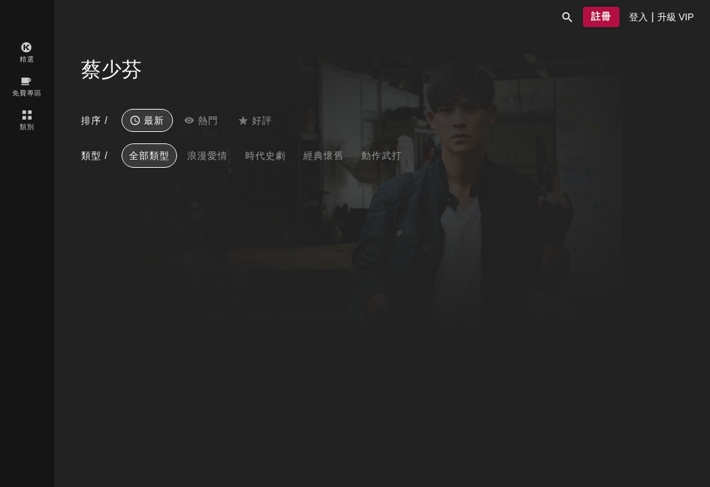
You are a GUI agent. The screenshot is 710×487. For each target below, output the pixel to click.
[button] (567, 17)
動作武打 (381, 155)
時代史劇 (265, 155)
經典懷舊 (323, 155)
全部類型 (149, 155)
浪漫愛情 (207, 155)
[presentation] (638, 17)
